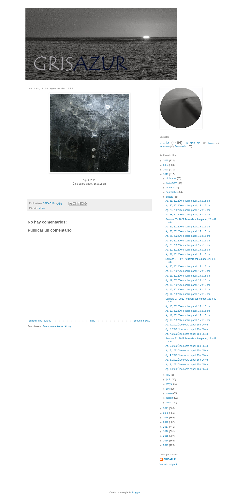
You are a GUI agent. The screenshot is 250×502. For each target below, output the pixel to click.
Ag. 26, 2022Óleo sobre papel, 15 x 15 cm (187, 231)
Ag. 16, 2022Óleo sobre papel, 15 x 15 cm (187, 285)
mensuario (164, 146)
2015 (166, 436)
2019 (166, 417)
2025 (166, 160)
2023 (166, 169)
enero (169, 402)
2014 (166, 440)
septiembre (172, 192)
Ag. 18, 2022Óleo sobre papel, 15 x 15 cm (187, 275)
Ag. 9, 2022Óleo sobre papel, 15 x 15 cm (187, 324)
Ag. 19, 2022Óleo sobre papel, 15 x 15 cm (187, 271)
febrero (170, 397)
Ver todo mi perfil (168, 464)
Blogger (136, 492)
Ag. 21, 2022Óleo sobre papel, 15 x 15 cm (187, 254)
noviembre (172, 183)
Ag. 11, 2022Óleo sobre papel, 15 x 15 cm (187, 315)
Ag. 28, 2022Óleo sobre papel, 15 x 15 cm (187, 214)
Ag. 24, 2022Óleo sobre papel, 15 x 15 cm (187, 240)
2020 (166, 413)
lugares (211, 143)
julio (168, 374)
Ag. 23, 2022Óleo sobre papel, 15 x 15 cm (187, 245)
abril (168, 388)
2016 (166, 431)
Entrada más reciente (40, 320)
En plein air (192, 143)
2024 (166, 165)
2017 (166, 426)
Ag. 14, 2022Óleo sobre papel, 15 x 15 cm (187, 294)
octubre (170, 187)
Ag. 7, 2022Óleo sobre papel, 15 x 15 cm (187, 334)
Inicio (92, 320)
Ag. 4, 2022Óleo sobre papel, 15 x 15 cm (187, 355)
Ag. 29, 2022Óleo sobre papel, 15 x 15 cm (187, 210)
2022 (166, 174)
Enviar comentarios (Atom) (57, 326)
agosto (170, 196)
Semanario (180, 146)
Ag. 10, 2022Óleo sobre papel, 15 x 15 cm (187, 320)
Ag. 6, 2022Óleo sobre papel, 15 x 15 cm (187, 346)
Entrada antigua (142, 320)
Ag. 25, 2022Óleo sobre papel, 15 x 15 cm (187, 236)
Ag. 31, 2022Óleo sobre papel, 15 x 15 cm (187, 200)
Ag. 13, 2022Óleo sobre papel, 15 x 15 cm (187, 306)
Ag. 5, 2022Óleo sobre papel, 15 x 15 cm (187, 350)
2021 (166, 408)
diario (42, 208)
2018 (166, 422)
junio (169, 379)
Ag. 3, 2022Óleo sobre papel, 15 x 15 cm (187, 359)
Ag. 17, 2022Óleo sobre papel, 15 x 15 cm (187, 280)
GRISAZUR (170, 459)
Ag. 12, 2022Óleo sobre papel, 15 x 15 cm (187, 310)
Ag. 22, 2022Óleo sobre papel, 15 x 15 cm (187, 249)
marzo (169, 393)
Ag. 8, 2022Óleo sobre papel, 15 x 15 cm (187, 329)
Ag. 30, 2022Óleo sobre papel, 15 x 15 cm (187, 205)
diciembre (171, 178)
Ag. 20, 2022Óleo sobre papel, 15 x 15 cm (187, 266)
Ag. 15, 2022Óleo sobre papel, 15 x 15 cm (187, 289)
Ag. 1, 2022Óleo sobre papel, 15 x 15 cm (187, 369)
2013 (166, 445)
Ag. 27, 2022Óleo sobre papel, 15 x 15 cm (187, 226)
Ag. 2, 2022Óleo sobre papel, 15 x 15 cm (187, 364)
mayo (169, 384)
